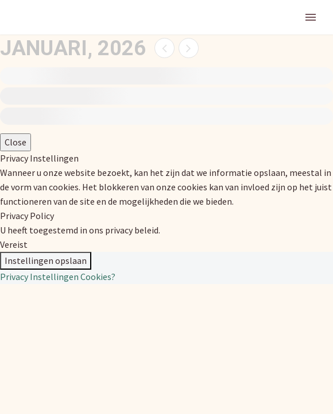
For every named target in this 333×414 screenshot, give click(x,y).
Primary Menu (310, 17)
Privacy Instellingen (39, 276)
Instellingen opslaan (46, 260)
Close (15, 142)
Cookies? (97, 276)
